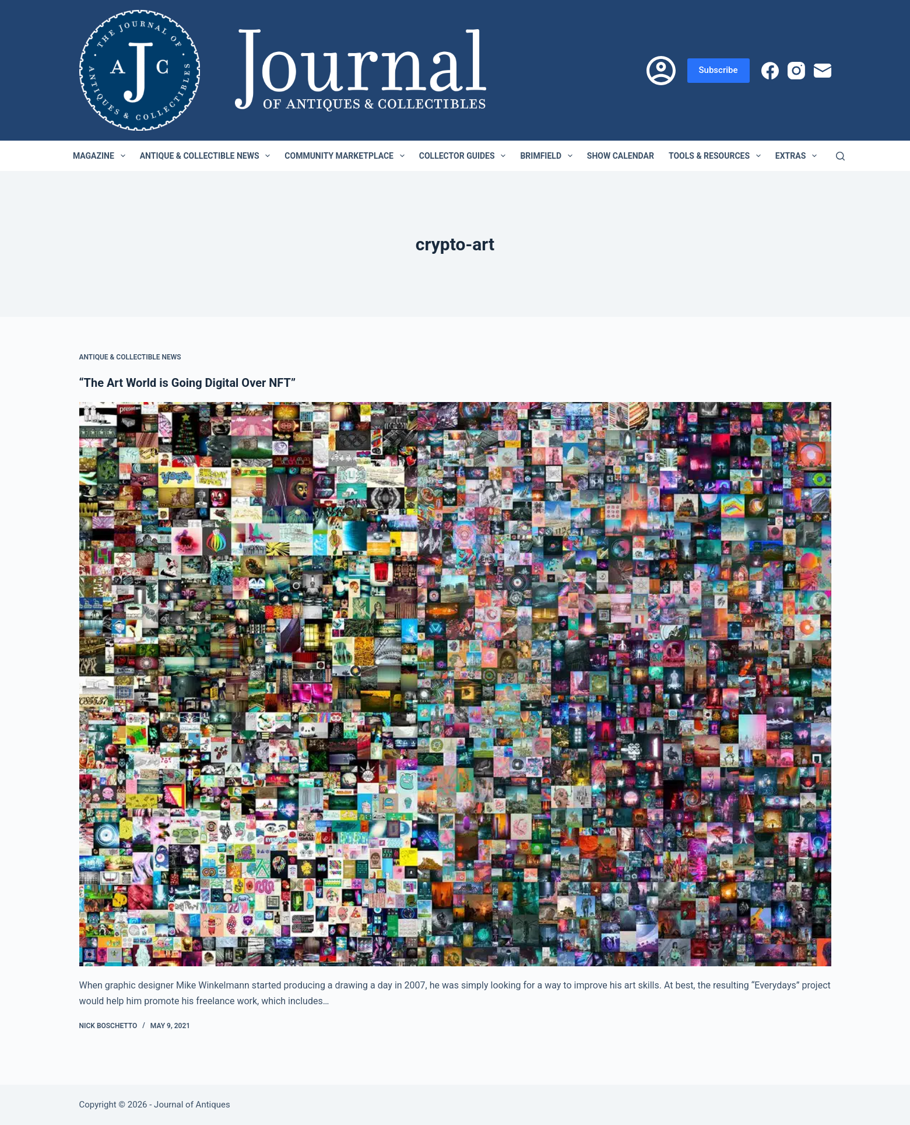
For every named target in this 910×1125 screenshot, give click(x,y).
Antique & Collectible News (207, 156)
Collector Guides (465, 156)
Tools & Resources (717, 156)
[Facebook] (770, 70)
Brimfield (548, 156)
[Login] (661, 70)
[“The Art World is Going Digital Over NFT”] (455, 684)
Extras (798, 156)
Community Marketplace (346, 156)
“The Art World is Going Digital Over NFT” (187, 383)
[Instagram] (796, 70)
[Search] (840, 156)
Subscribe (718, 70)
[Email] (822, 70)
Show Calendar (620, 155)
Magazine (101, 156)
